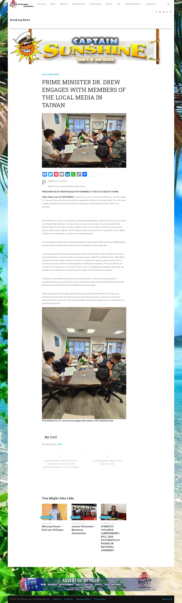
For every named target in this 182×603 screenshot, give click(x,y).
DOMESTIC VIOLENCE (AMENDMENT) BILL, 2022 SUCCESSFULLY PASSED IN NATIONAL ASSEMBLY (110, 538)
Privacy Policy (100, 599)
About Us (42, 4)
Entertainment (78, 4)
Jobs (119, 4)
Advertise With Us (133, 4)
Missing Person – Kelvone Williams (52, 528)
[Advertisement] (93, 484)
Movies (109, 4)
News (53, 4)
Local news (47, 74)
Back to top (167, 599)
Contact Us (151, 4)
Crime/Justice (95, 4)
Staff (60, 444)
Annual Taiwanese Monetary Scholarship (83, 530)
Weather (64, 4)
